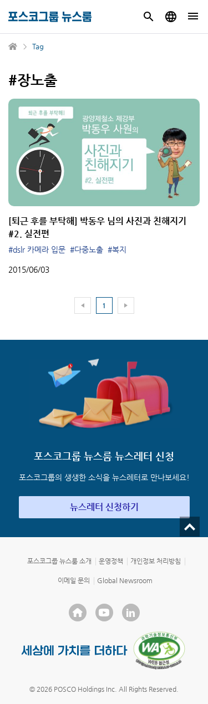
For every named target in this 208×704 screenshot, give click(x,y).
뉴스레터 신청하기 (104, 507)
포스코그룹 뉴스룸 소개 (59, 561)
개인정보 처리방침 (155, 561)
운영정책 (111, 561)
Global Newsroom (125, 580)
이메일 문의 (74, 580)
